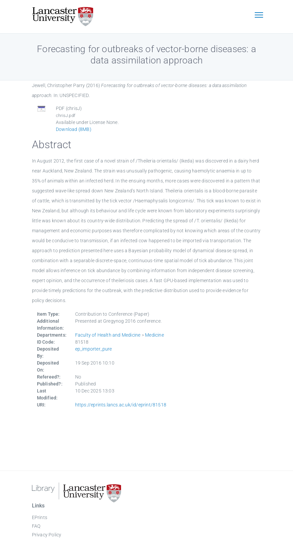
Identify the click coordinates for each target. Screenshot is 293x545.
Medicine (154, 335)
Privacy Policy (47, 534)
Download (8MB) (73, 129)
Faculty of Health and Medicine (108, 335)
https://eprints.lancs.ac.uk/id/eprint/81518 (121, 404)
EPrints (39, 517)
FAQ (36, 526)
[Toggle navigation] (259, 15)
